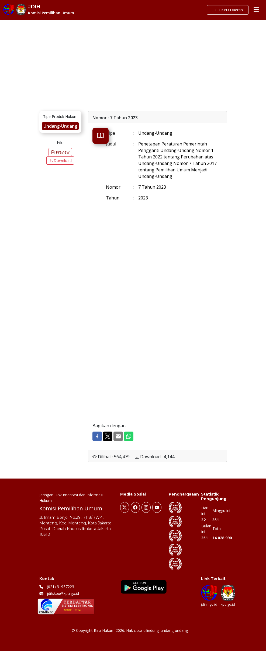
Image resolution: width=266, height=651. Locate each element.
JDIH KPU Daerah (227, 9)
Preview (60, 152)
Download (60, 160)
